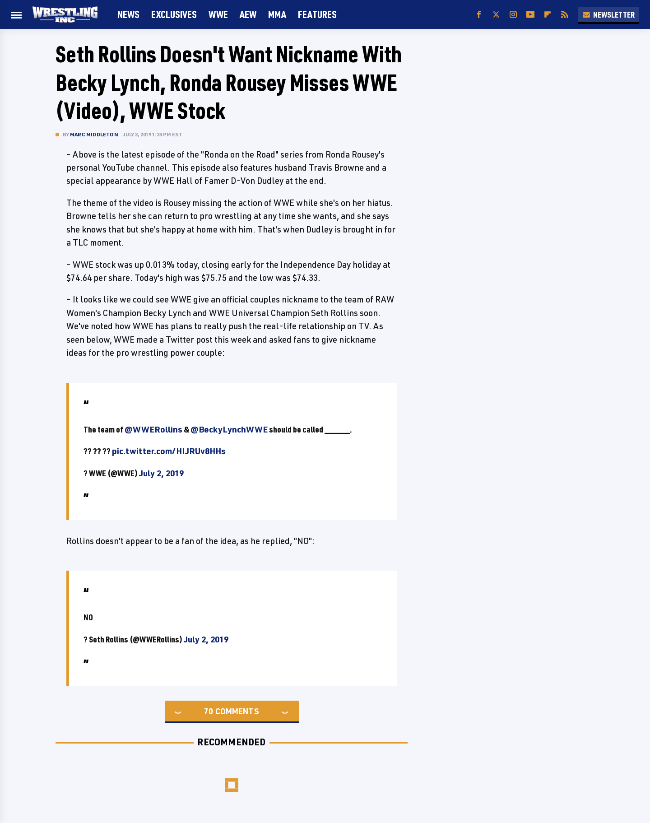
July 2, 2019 (161, 473)
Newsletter (608, 14)
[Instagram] (513, 15)
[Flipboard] (547, 15)
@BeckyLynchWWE (229, 429)
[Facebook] (479, 15)
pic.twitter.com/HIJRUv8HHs (169, 451)
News (128, 14)
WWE (218, 14)
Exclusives (174, 14)
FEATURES (317, 14)
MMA (277, 14)
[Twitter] (496, 15)
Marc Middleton (94, 134)
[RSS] (565, 15)
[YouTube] (530, 15)
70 (208, 711)
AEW (248, 14)
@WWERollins (153, 429)
